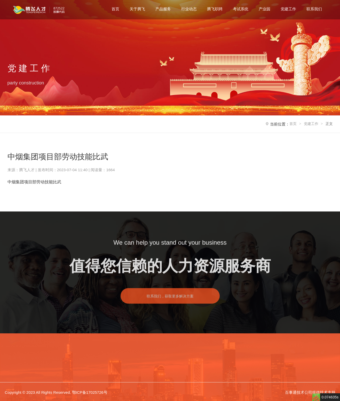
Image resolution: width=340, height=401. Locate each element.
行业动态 (189, 9)
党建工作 (288, 9)
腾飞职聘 (215, 9)
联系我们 (314, 9)
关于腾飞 (137, 9)
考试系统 (240, 9)
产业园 (264, 9)
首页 (115, 9)
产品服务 (163, 9)
